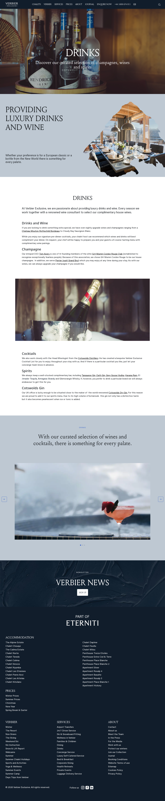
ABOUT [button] (78, 4)
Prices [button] (69, 4)
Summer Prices (13, 699)
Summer (9, 756)
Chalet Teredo (13, 657)
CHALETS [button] (36, 4)
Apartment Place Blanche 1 (95, 682)
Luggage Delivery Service (69, 774)
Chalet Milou (88, 650)
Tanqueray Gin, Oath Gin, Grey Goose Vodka (103, 375)
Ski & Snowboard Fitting (69, 734)
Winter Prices (12, 696)
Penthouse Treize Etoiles (95, 653)
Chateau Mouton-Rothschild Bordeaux (41, 231)
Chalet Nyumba (13, 668)
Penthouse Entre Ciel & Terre (96, 657)
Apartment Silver (90, 668)
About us (112, 731)
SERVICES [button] (58, 4)
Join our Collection (117, 752)
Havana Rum (131, 375)
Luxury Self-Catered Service (70, 756)
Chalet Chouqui (13, 646)
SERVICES (63, 722)
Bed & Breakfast (65, 759)
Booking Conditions (117, 759)
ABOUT (113, 722)
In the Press (114, 738)
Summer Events (13, 770)
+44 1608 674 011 (123, 4)
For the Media (115, 741)
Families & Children (66, 741)
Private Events (64, 770)
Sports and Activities (16, 763)
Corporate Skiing (65, 763)
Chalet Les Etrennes (16, 671)
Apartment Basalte (91, 675)
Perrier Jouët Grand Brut (67, 261)
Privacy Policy (115, 774)
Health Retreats (65, 767)
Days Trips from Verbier (17, 777)
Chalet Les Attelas (15, 678)
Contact (112, 727)
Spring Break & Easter (16, 710)
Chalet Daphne (89, 642)
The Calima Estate (15, 650)
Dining (60, 745)
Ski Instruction (13, 745)
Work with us (114, 745)
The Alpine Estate (15, 642)
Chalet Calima (12, 660)
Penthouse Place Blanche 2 (95, 664)
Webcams (10, 752)
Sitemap (112, 767)
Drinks (60, 749)
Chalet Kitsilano (13, 682)
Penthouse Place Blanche (95, 660)
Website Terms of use (119, 763)
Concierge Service (66, 752)
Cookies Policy (115, 770)
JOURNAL (89, 4)
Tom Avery (44, 254)
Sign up (82, 592)
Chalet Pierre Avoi (14, 675)
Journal (111, 756)
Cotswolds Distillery (88, 358)
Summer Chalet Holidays (18, 759)
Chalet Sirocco (13, 664)
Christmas (11, 703)
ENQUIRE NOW (104, 4)
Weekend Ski (12, 741)
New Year (10, 707)
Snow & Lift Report (15, 749)
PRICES (10, 691)
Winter (9, 727)
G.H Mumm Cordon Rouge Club (107, 254)
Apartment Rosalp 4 (92, 671)
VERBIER (11, 722)
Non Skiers (11, 734)
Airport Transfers (65, 727)
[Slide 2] (82, 545)
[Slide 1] (80, 545)
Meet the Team (116, 734)
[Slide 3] (84, 545)
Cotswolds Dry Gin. (118, 393)
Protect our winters (117, 749)
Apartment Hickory (91, 686)
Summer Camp (13, 774)
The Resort (11, 731)
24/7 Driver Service (66, 731)
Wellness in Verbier (66, 738)
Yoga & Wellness (14, 767)
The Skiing (11, 738)
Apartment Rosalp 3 (92, 678)
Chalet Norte (12, 653)
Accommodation (20, 637)
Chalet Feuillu (89, 646)
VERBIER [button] (47, 4)
